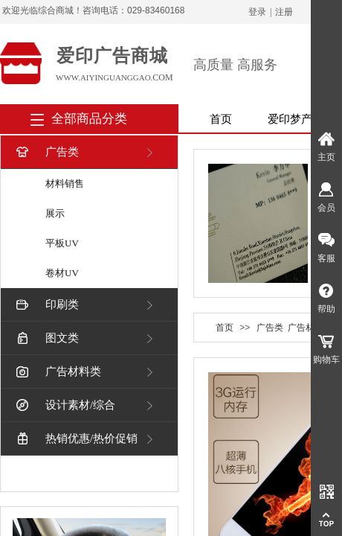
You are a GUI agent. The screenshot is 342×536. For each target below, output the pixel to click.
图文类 (46, 338)
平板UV (62, 243)
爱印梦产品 (295, 119)
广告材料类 (57, 372)
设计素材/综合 (64, 405)
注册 (284, 12)
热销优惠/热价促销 (75, 439)
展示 (55, 213)
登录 (257, 12)
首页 (221, 119)
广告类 (46, 152)
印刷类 (46, 305)
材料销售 (64, 183)
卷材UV (62, 272)
